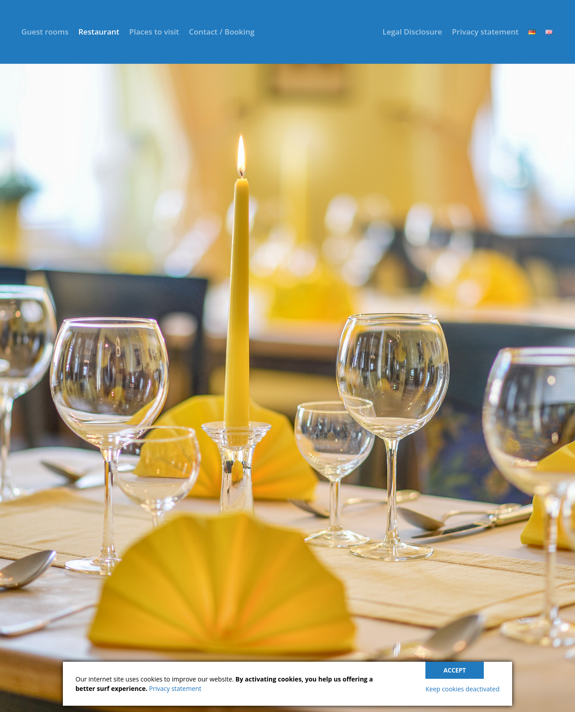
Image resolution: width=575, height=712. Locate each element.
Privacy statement (485, 33)
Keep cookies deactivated (462, 689)
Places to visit (154, 33)
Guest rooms (45, 33)
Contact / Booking (222, 33)
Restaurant (98, 33)
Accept (454, 670)
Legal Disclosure (412, 33)
